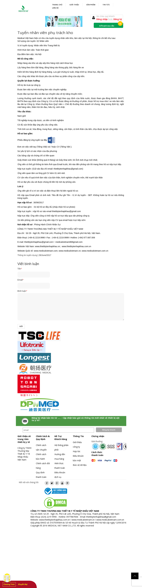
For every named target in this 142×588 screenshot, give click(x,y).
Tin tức (106, 5)
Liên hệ (55, 8)
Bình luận (22, 291)
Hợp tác (76, 451)
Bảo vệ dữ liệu (80, 465)
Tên (20, 269)
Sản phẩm (90, 5)
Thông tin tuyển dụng (27, 255)
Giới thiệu (74, 5)
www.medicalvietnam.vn (83, 519)
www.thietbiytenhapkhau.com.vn (54, 519)
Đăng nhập (102, 19)
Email (20, 280)
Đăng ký (117, 19)
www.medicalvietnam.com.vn (110, 519)
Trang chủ (57, 5)
